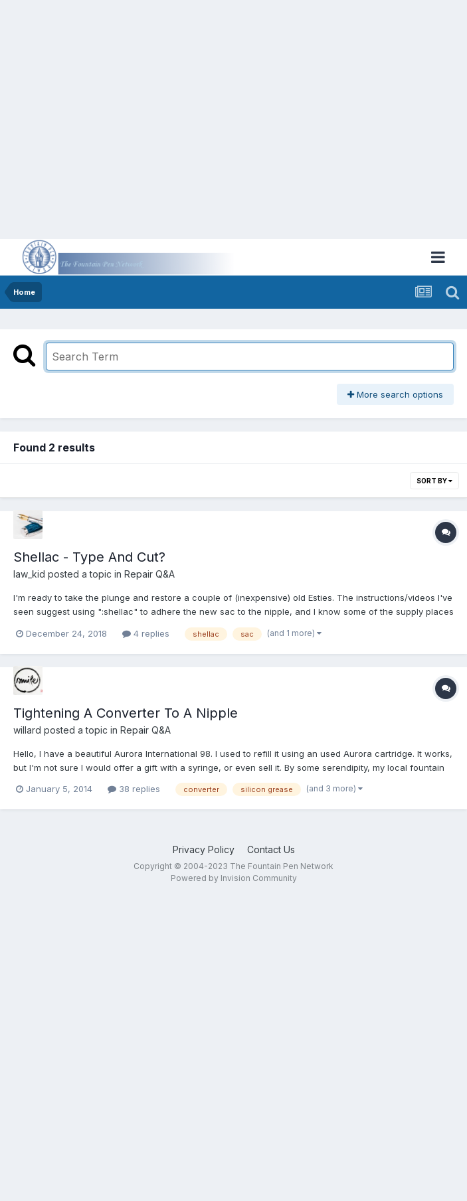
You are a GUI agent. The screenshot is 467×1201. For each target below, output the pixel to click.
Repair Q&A (149, 574)
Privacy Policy (203, 849)
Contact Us (271, 849)
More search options (395, 394)
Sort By (434, 481)
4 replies (145, 633)
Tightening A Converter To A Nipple (125, 713)
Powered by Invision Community (234, 878)
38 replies (134, 788)
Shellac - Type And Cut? (89, 557)
